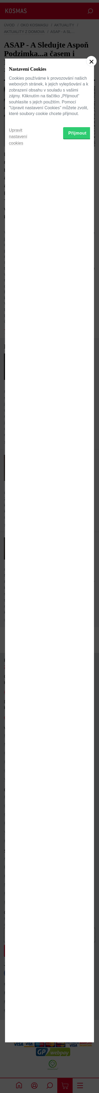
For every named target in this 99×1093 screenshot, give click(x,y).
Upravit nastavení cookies (18, 582)
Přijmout (77, 579)
